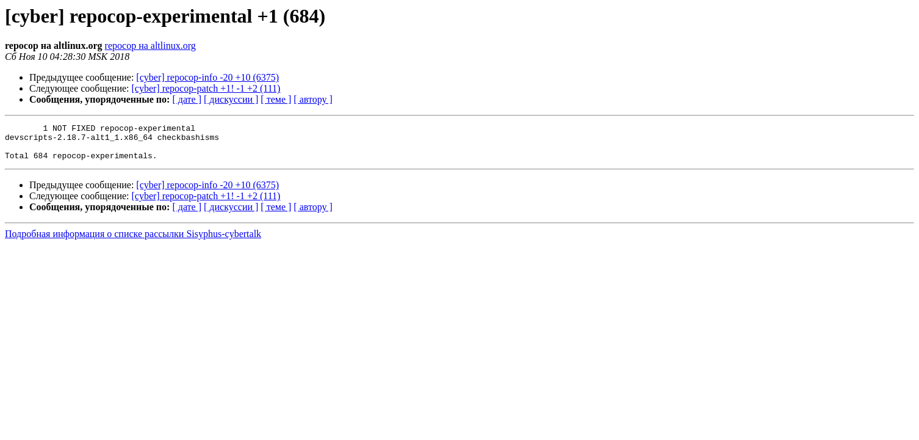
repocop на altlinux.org (150, 45)
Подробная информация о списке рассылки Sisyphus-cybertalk (133, 241)
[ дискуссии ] (231, 99)
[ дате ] (186, 99)
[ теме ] (276, 99)
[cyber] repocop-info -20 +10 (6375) (207, 77)
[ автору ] (313, 99)
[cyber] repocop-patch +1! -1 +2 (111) (206, 88)
